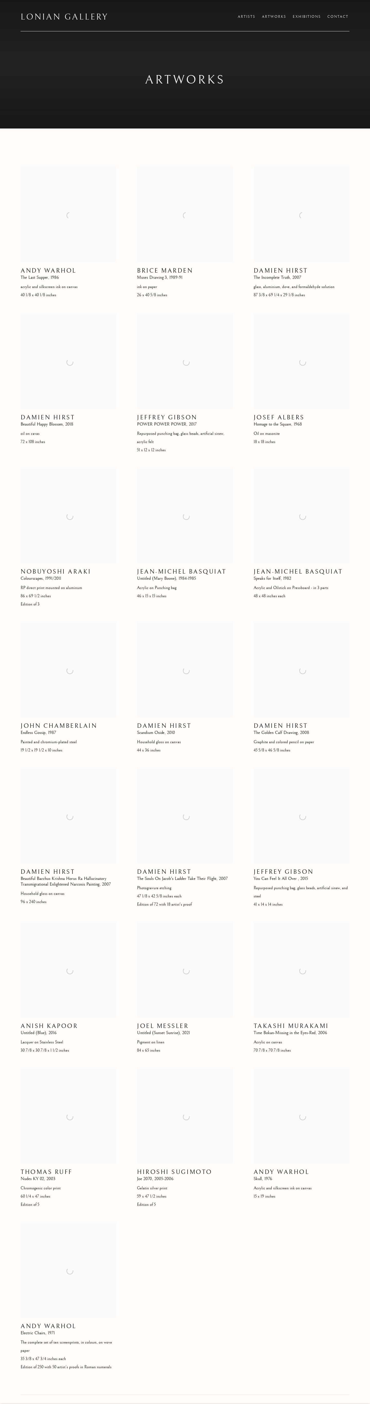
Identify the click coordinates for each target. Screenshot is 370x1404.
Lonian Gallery (64, 17)
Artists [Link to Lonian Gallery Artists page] (246, 17)
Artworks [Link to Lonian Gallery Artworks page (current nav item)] (274, 17)
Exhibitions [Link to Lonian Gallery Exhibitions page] (307, 17)
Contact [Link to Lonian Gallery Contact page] (337, 17)
